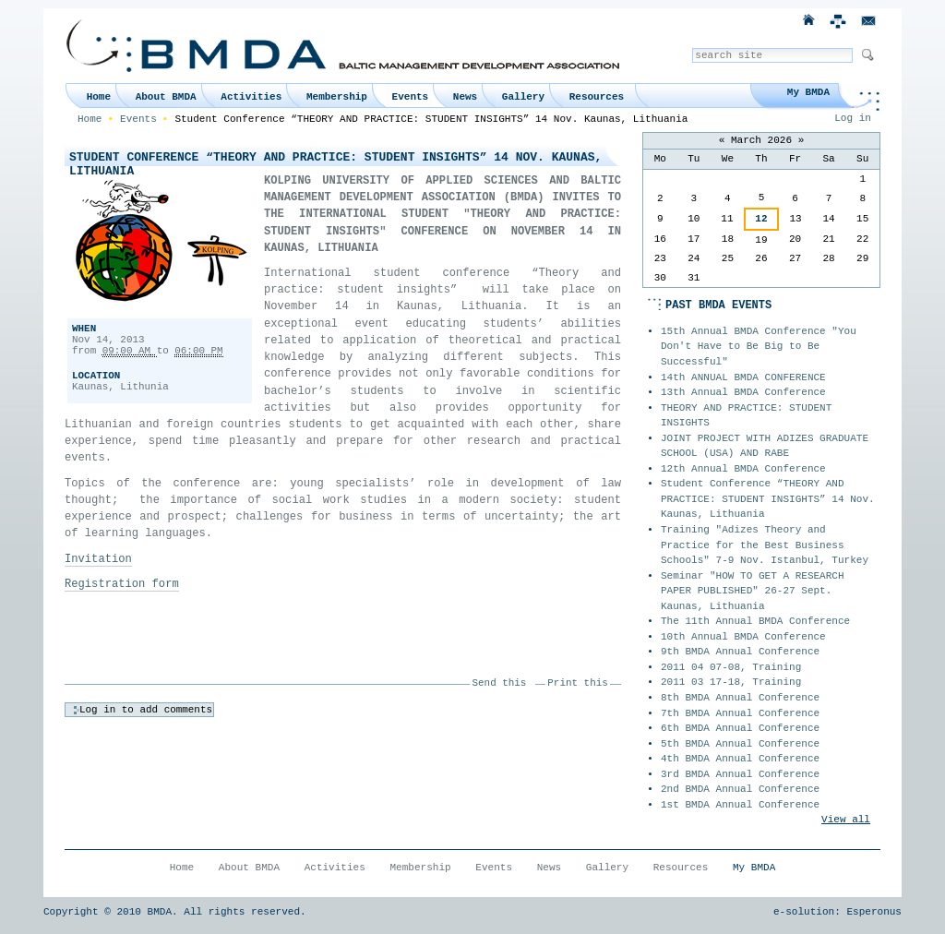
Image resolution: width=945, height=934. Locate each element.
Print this (577, 683)
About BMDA (166, 96)
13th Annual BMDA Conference (743, 392)
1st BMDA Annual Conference (740, 804)
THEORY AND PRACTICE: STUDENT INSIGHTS (746, 415)
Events (410, 96)
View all (845, 819)
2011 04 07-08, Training (731, 667)
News (465, 96)
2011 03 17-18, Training (731, 682)
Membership (336, 96)
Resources (596, 96)
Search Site (691, 47)
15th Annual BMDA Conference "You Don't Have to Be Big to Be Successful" (758, 346)
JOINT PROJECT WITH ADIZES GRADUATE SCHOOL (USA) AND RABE (764, 446)
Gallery (523, 96)
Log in (852, 118)
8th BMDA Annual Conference (740, 697)
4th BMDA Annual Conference (740, 758)
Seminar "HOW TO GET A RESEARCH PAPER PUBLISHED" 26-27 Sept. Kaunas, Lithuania (752, 591)
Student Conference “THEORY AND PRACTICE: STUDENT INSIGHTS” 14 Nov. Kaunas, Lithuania (768, 499)
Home (99, 96)
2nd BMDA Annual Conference (740, 789)
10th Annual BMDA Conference (743, 636)
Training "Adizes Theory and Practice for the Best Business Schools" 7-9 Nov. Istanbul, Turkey (764, 545)
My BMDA (808, 92)
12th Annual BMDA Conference (743, 468)
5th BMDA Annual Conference (740, 743)
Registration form (122, 584)
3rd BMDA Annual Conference (740, 774)
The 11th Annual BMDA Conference (755, 621)
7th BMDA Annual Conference (740, 713)
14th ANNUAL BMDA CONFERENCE (743, 377)
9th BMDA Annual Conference (740, 651)
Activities (251, 96)
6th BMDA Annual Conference (740, 728)
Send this (499, 683)
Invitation (98, 559)
